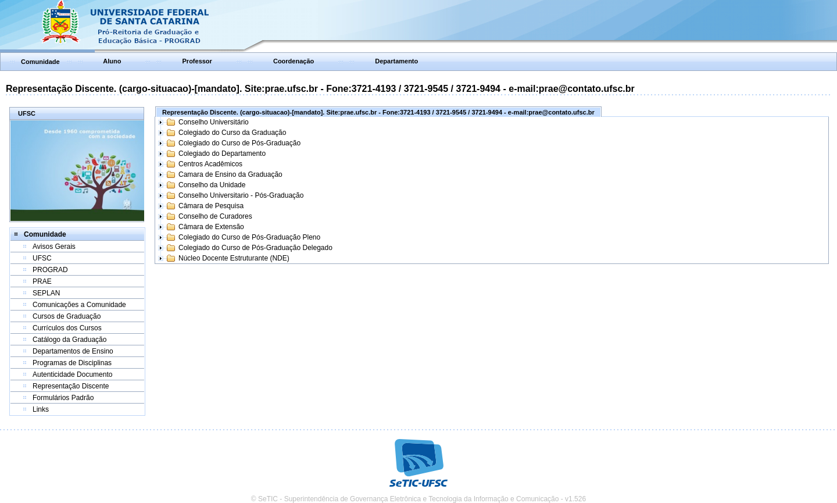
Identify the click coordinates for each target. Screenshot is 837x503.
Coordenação (293, 61)
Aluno (112, 61)
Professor (197, 61)
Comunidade (40, 61)
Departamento (396, 61)
